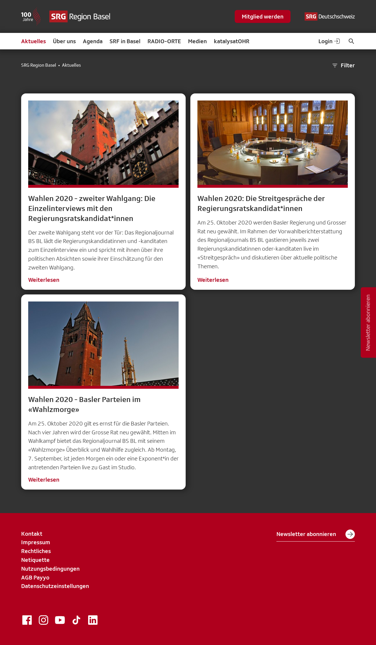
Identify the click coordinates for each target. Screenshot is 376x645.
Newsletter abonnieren (315, 534)
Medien (197, 41)
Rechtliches (36, 551)
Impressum (35, 542)
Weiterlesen (43, 280)
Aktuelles (33, 41)
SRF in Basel (125, 41)
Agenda (93, 41)
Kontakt (31, 533)
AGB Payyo (35, 577)
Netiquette (35, 560)
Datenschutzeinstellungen (55, 586)
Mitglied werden (262, 16)
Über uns (64, 41)
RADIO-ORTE (164, 41)
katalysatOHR (231, 41)
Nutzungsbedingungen (50, 568)
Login (329, 41)
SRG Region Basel (38, 65)
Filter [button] (343, 65)
